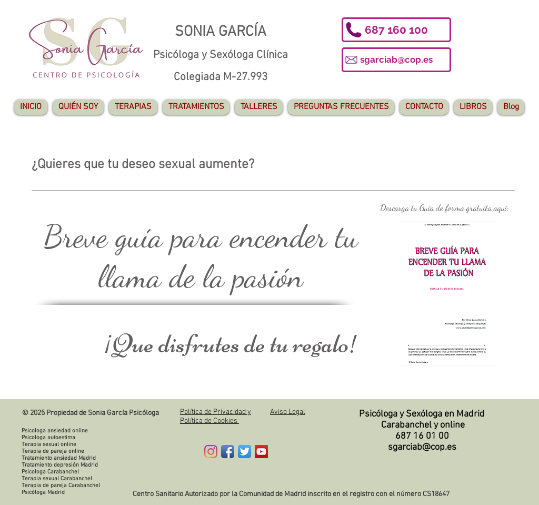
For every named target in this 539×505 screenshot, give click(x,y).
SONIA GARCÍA (220, 32)
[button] (396, 29)
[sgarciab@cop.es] (396, 59)
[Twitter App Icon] (244, 451)
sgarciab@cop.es (422, 447)
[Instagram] (210, 451)
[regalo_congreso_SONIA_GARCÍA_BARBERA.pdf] (446, 295)
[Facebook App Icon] (227, 451)
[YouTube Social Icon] (261, 451)
